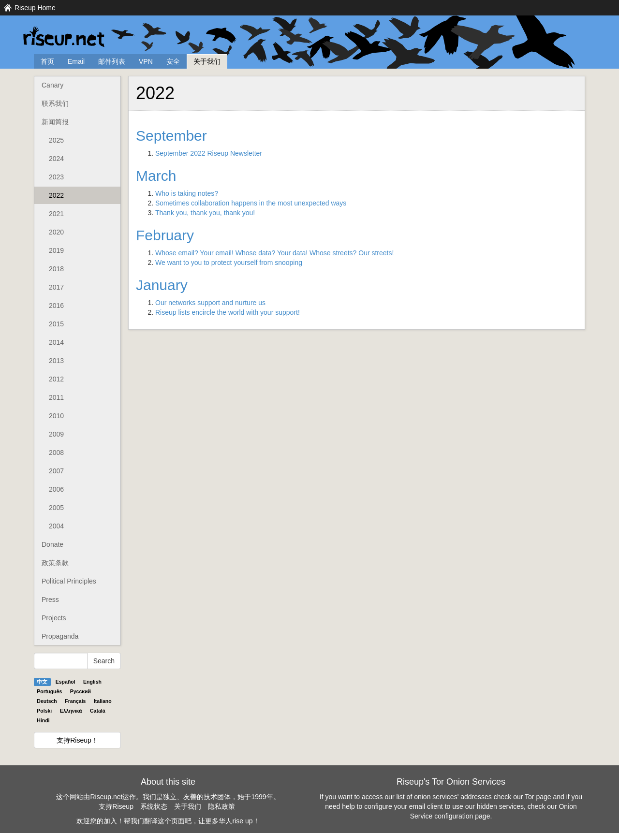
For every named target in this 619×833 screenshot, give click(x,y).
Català (97, 711)
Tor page (538, 797)
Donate (52, 544)
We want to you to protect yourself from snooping (228, 262)
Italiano (103, 701)
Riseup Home (35, 8)
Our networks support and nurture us (210, 303)
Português (49, 691)
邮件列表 (111, 61)
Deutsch (47, 701)
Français (75, 701)
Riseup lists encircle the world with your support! (227, 312)
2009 (56, 434)
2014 (56, 342)
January (162, 285)
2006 (56, 489)
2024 (56, 158)
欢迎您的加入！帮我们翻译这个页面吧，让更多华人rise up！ (167, 821)
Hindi (43, 720)
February (165, 235)
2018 (56, 269)
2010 (56, 416)
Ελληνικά (71, 711)
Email (76, 61)
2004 (56, 526)
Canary (52, 85)
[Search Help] (61, 661)
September (171, 136)
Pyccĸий (80, 691)
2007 (56, 471)
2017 (56, 287)
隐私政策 (221, 806)
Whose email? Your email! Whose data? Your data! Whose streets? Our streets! (274, 253)
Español (65, 682)
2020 (56, 232)
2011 (56, 397)
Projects (54, 618)
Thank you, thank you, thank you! (205, 213)
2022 (56, 195)
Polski (44, 711)
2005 (56, 507)
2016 (56, 305)
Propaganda (60, 636)
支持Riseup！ (77, 740)
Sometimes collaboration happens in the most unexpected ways (250, 203)
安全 (173, 61)
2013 (56, 361)
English (92, 682)
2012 (56, 379)
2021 (56, 214)
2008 (56, 452)
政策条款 (55, 563)
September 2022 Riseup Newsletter (208, 153)
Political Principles (69, 581)
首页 (47, 61)
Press (50, 599)
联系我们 (55, 103)
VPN (146, 61)
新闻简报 (55, 122)
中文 (42, 682)
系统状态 (153, 806)
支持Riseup (116, 806)
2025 (56, 140)
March (156, 176)
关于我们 (207, 61)
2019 (56, 250)
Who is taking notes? (186, 193)
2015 (56, 324)
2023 (56, 177)
